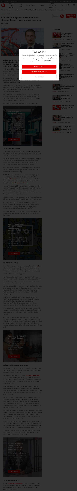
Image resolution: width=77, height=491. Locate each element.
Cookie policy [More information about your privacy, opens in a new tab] (47, 60)
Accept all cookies (39, 66)
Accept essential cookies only (39, 71)
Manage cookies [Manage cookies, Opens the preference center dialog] (39, 76)
